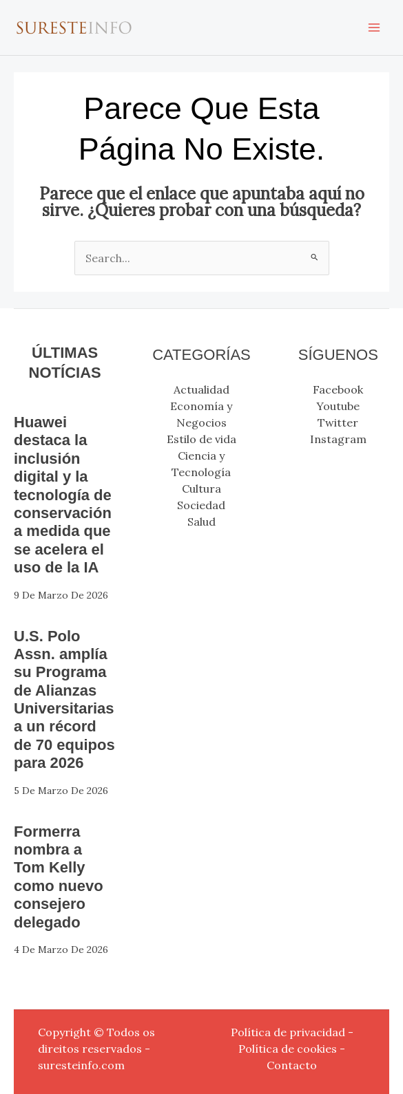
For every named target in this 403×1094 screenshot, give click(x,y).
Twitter (338, 422)
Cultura (201, 488)
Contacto (292, 1065)
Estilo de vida (201, 439)
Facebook (338, 389)
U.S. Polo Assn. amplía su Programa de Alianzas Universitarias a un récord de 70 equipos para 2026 (64, 700)
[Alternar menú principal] (374, 27)
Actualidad (201, 389)
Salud (201, 521)
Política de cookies (287, 1048)
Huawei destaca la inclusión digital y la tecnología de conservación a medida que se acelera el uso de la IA (63, 495)
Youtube (338, 406)
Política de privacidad (288, 1032)
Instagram (338, 439)
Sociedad (201, 505)
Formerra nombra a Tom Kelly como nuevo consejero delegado (58, 877)
